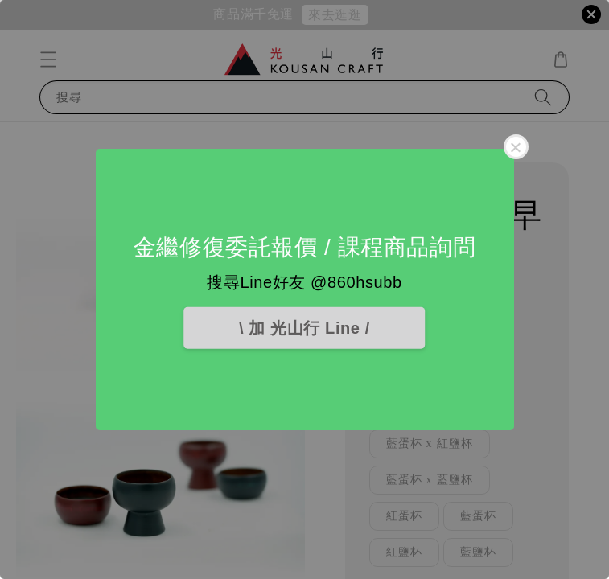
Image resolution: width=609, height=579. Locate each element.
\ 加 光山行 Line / (304, 328)
